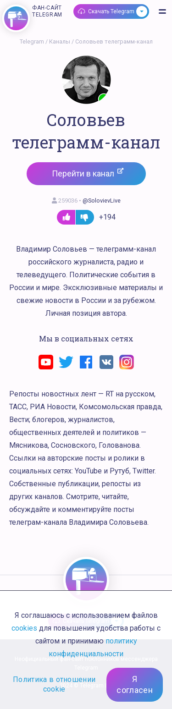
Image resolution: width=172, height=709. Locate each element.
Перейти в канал (87, 173)
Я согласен (135, 684)
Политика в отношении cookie (54, 684)
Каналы (59, 41)
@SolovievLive (102, 200)
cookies (24, 628)
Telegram (32, 41)
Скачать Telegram (111, 11)
